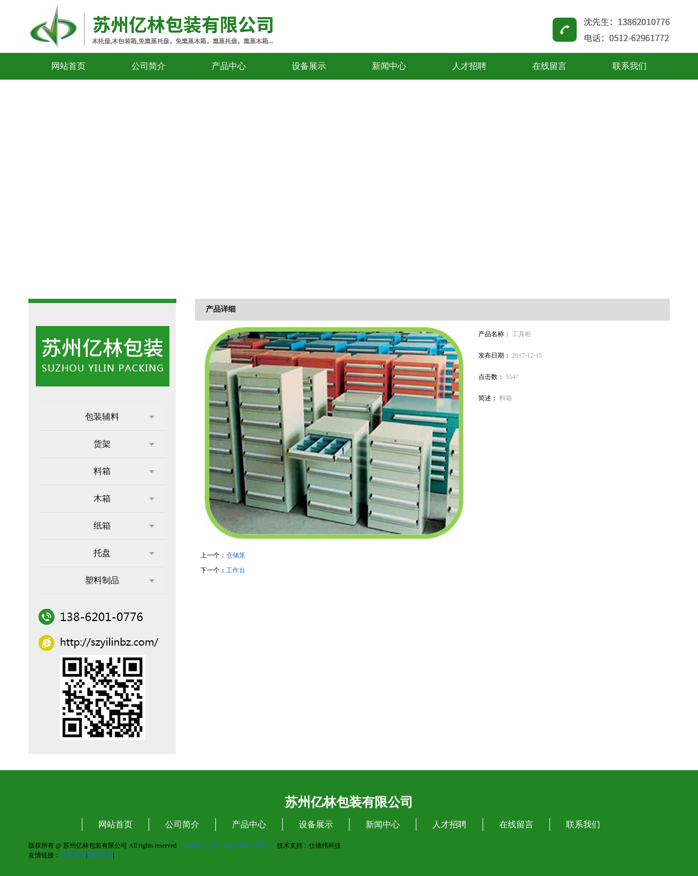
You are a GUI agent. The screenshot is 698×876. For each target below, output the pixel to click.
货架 (124, 443)
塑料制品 (119, 580)
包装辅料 (119, 416)
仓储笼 (235, 555)
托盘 (124, 552)
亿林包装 (73, 855)
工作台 (235, 570)
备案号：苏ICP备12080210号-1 (227, 845)
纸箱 (124, 525)
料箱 (124, 471)
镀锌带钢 (100, 855)
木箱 (124, 498)
